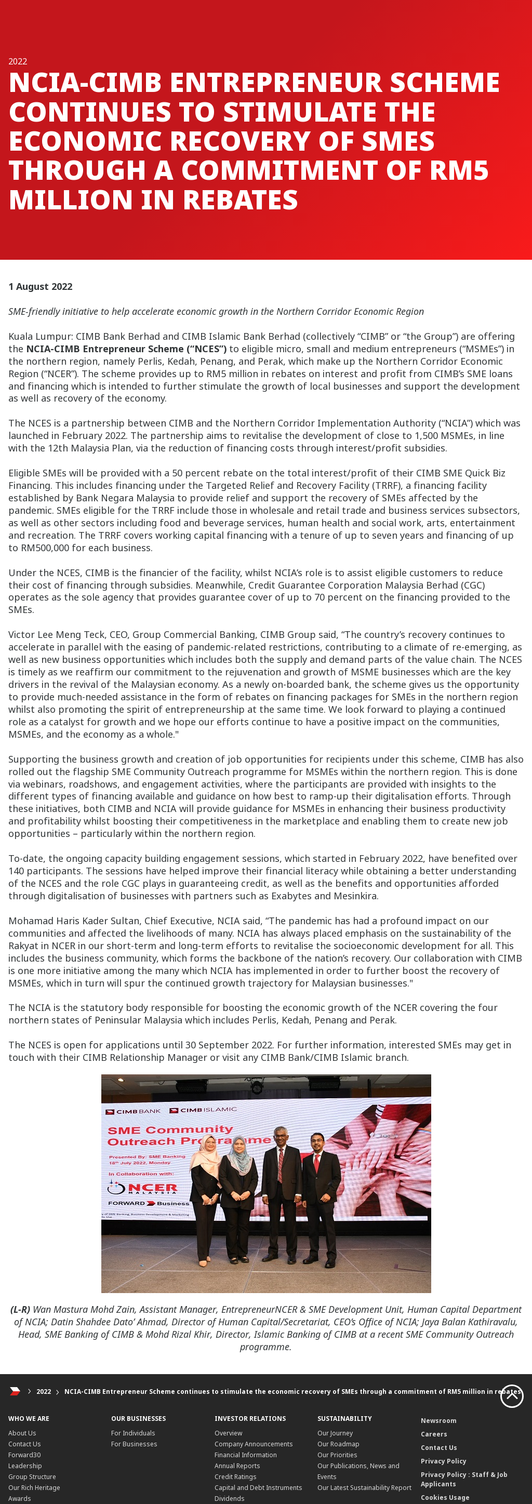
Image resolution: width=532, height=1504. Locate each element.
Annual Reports (237, 1465)
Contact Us (24, 1444)
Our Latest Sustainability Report (364, 1487)
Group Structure (32, 1476)
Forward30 (24, 1454)
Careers (434, 1434)
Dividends (230, 1498)
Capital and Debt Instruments (258, 1487)
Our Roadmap (338, 1444)
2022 (43, 1391)
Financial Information (246, 1454)
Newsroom (439, 1420)
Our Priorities (337, 1454)
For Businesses (134, 1444)
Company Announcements (254, 1444)
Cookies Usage (445, 1497)
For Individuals (133, 1433)
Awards (19, 1498)
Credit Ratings (236, 1476)
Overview (228, 1433)
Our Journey (335, 1433)
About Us (22, 1433)
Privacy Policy (444, 1461)
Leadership (25, 1465)
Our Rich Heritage (34, 1487)
